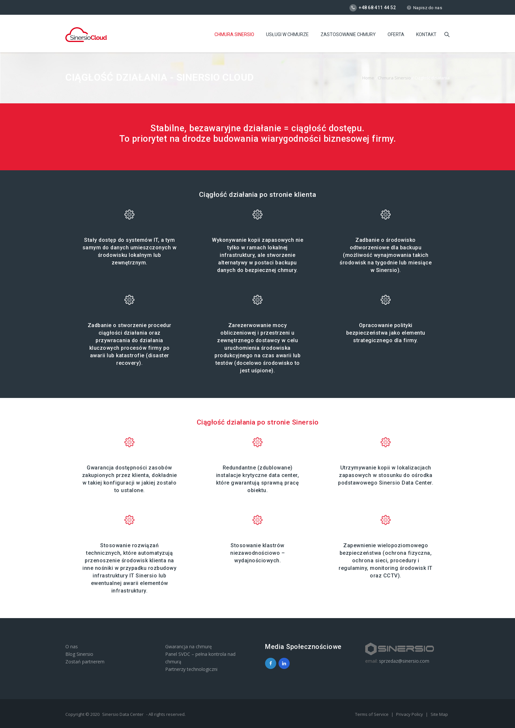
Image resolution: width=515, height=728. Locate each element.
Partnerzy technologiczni (191, 669)
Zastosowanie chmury (348, 34)
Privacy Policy (410, 714)
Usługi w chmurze (287, 34)
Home (368, 78)
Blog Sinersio (79, 654)
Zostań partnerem (84, 661)
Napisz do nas (424, 7)
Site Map (439, 714)
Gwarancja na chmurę (188, 646)
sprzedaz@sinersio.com (404, 661)
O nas (71, 646)
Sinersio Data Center (123, 714)
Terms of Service (372, 714)
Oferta (396, 34)
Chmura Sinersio (234, 34)
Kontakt (426, 34)
